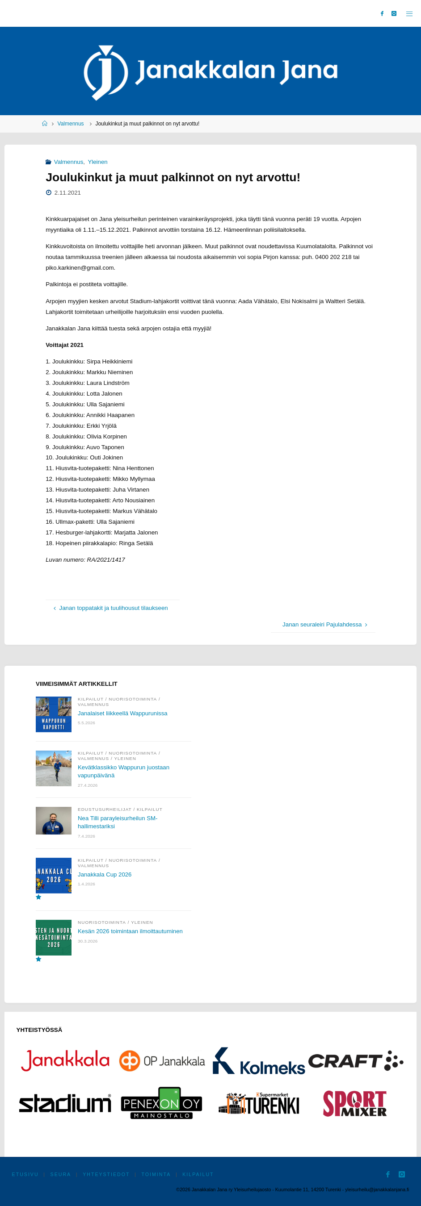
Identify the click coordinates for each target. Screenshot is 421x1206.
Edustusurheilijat (105, 809)
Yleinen (97, 162)
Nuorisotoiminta (133, 699)
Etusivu (25, 1174)
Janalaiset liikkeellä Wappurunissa (123, 713)
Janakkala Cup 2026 (105, 874)
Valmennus (71, 124)
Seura (61, 1174)
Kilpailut (91, 699)
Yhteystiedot (106, 1174)
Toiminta (156, 1174)
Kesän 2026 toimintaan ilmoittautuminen (131, 931)
